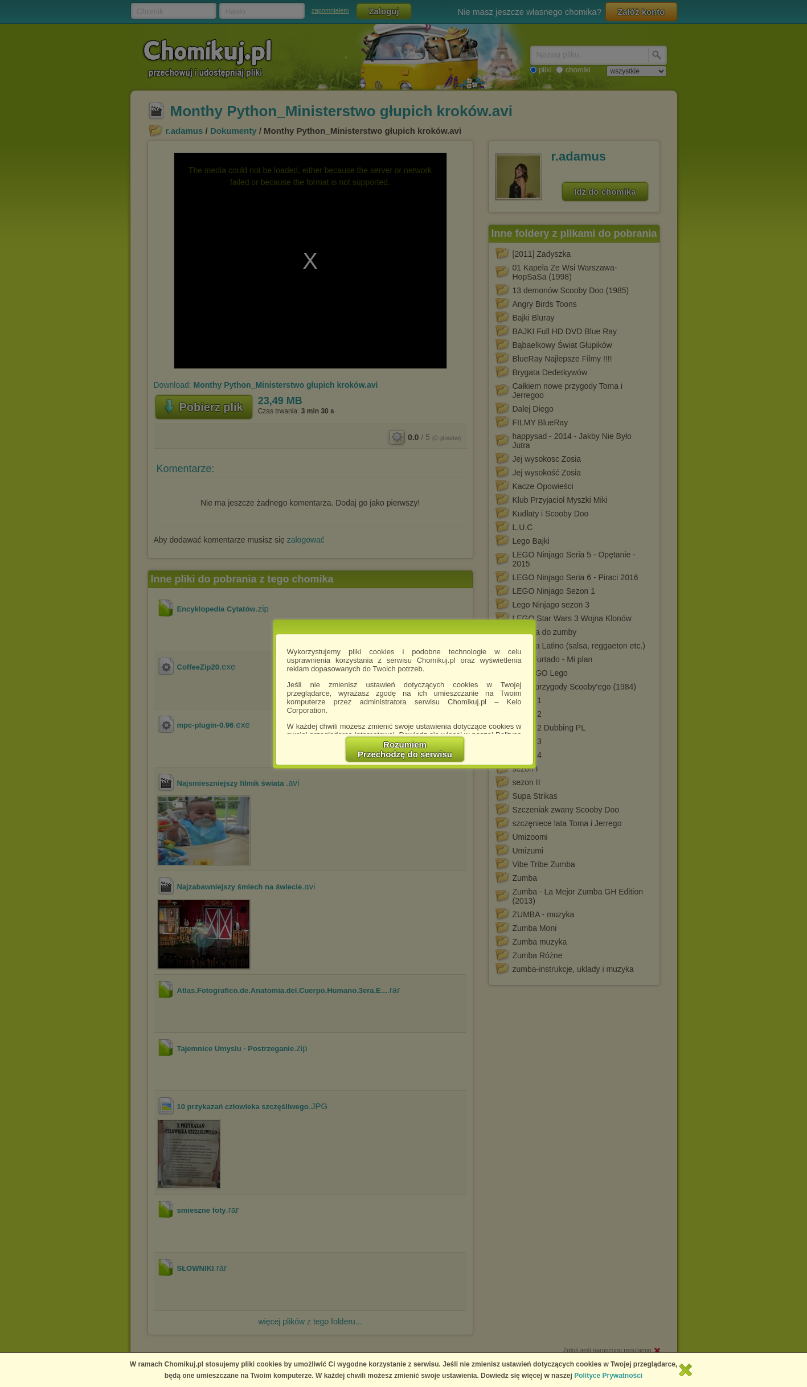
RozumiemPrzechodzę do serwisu (405, 749)
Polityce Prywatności (608, 1376)
